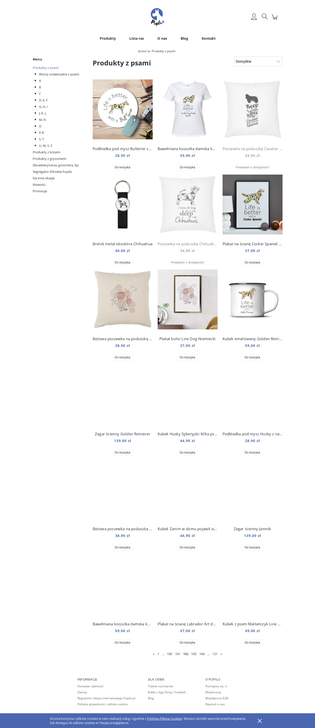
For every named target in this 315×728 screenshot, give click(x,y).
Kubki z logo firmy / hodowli (167, 692)
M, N (42, 119)
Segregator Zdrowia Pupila (52, 171)
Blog (151, 698)
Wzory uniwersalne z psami (59, 74)
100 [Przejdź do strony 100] (169, 654)
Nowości (39, 184)
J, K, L (42, 113)
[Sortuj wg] (258, 61)
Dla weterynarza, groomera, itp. (56, 165)
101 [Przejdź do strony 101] (177, 654)
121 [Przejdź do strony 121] (215, 654)
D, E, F (43, 100)
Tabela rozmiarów (160, 686)
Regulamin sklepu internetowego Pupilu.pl (106, 698)
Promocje (40, 191)
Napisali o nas (215, 704)
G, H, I (43, 106)
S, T (41, 139)
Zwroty (82, 692)
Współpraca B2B (216, 698)
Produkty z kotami (46, 152)
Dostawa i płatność (90, 686)
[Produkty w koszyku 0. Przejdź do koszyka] (275, 19)
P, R (41, 132)
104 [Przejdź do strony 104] (202, 654)
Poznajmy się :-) (216, 686)
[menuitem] (107, 38)
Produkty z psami (46, 67)
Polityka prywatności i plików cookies (102, 704)
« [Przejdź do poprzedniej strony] (153, 654)
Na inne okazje (43, 178)
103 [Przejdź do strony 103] (193, 654)
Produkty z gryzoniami (49, 158)
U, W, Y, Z (45, 145)
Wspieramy (213, 692)
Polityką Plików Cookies (164, 718)
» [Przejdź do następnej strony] (221, 654)
